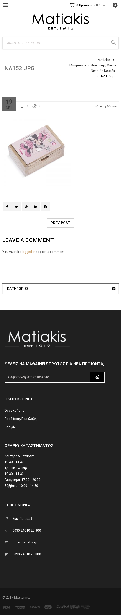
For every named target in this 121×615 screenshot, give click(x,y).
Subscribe (97, 377)
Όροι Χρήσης (14, 410)
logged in (28, 252)
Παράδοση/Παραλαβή (21, 419)
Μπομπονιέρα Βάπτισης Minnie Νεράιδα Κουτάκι (92, 68)
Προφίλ (10, 427)
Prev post (60, 223)
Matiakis (104, 60)
